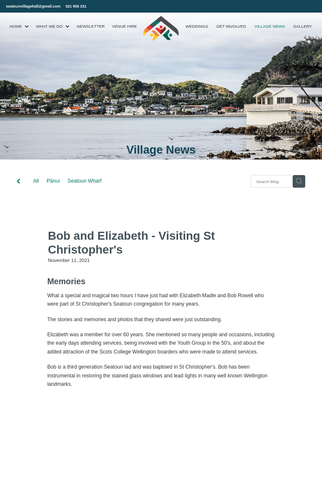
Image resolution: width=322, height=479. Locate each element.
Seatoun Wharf (84, 181)
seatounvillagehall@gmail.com (33, 6)
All (36, 181)
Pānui (53, 181)
